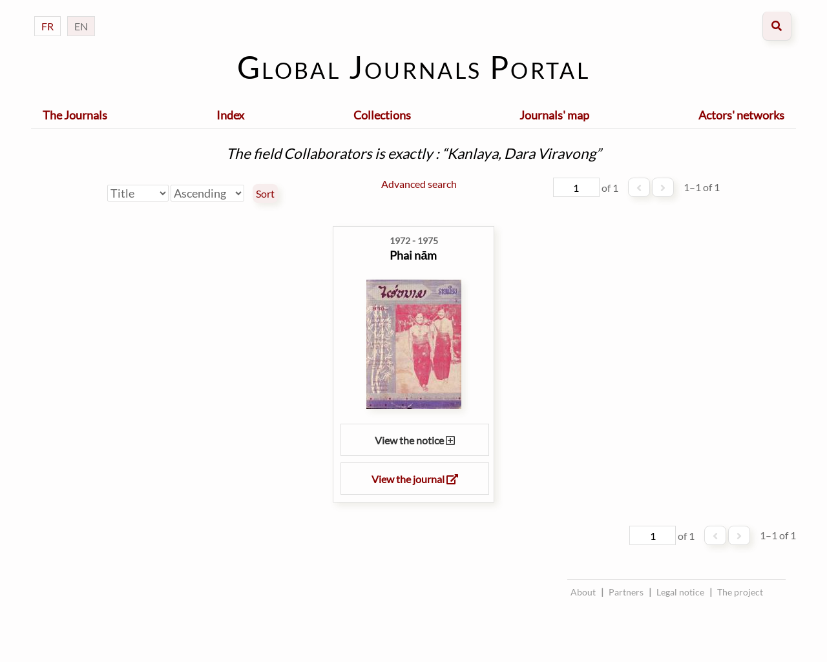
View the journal (415, 479)
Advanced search (419, 184)
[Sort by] (138, 193)
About (583, 591)
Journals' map (554, 115)
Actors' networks (741, 115)
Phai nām (413, 255)
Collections (382, 115)
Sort (265, 194)
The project (740, 591)
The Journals (75, 115)
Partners (626, 591)
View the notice (415, 440)
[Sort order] (207, 193)
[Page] (576, 187)
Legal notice (680, 591)
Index (230, 115)
